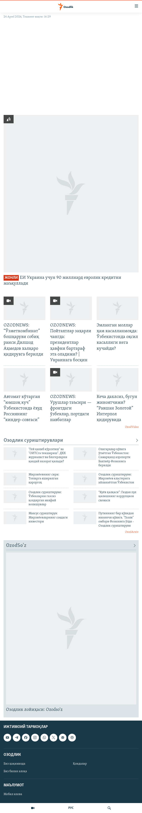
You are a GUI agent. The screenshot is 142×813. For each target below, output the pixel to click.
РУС (71, 808)
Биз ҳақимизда (14, 763)
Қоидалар (80, 763)
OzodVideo (132, 427)
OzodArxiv (132, 532)
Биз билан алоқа (15, 771)
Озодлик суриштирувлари (71, 440)
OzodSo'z (71, 545)
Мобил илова (13, 794)
